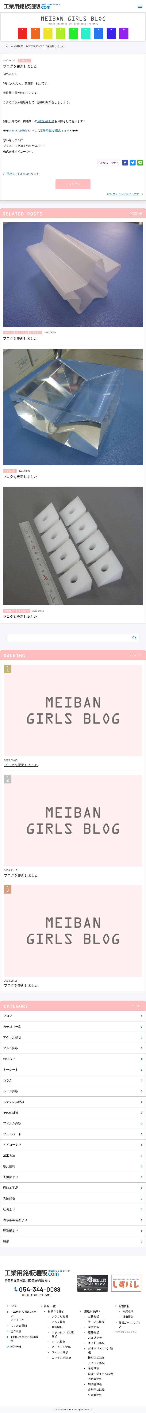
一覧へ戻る (73, 183)
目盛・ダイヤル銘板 (100, 1373)
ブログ (7, 1015)
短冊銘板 (93, 1332)
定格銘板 (93, 1316)
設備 (6, 1241)
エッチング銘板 (61, 1357)
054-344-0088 (40, 1289)
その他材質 (10, 1112)
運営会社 (15, 1346)
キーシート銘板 (61, 1347)
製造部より (10, 1230)
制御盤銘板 (95, 1384)
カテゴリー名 (12, 1026)
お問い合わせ (45, 121)
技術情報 (128, 1316)
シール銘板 (10, 1091)
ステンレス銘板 (13, 1101)
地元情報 (9, 1166)
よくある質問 (18, 1325)
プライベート (12, 1134)
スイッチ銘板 (96, 1363)
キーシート (10, 1069)
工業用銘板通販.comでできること (23, 1316)
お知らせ (9, 1059)
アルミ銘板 (10, 1048)
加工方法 (9, 1155)
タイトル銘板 (96, 1343)
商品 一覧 (50, 1306)
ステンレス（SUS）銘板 (64, 1334)
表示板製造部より (15, 1220)
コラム (7, 1080)
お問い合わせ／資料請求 (24, 1339)
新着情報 (124, 1306)
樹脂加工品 (10, 1187)
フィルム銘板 (12, 1123)
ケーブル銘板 (96, 1322)
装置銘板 (93, 1327)
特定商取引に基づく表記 (125, 1331)
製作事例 (15, 1331)
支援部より (10, 1177)
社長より (9, 1209)
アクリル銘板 (12, 1037)
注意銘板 (93, 1368)
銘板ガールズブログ (26, 46)
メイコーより (12, 1144)
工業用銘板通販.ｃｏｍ (54, 130)
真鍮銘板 (9, 1198)
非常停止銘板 (96, 1389)
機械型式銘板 (96, 1357)
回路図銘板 (95, 1379)
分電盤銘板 (95, 1395)
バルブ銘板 (95, 1338)
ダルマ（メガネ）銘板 (100, 1350)
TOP (13, 1306)
